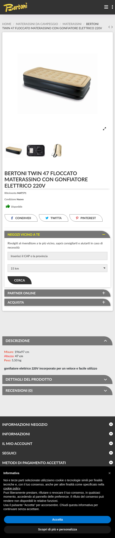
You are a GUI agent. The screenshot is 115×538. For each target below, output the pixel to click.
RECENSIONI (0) (56, 390)
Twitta (53, 218)
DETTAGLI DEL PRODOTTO (56, 379)
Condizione (10, 199)
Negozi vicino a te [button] (24, 234)
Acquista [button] (16, 302)
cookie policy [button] (11, 488)
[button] (109, 473)
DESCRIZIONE (56, 341)
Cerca (19, 280)
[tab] (57, 234)
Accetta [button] (57, 519)
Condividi (21, 218)
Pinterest (86, 218)
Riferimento (10, 193)
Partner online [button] (22, 293)
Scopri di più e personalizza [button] (57, 529)
